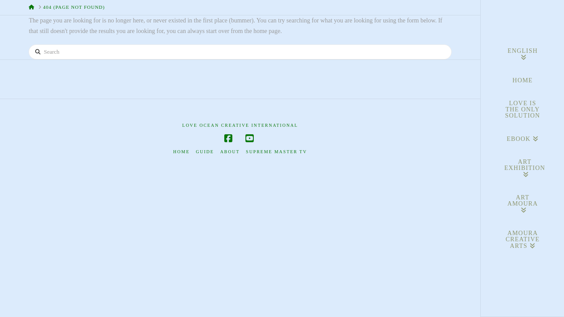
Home (181, 151)
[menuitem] (522, 54)
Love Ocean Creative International (240, 125)
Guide (205, 151)
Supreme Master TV (276, 151)
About (230, 151)
